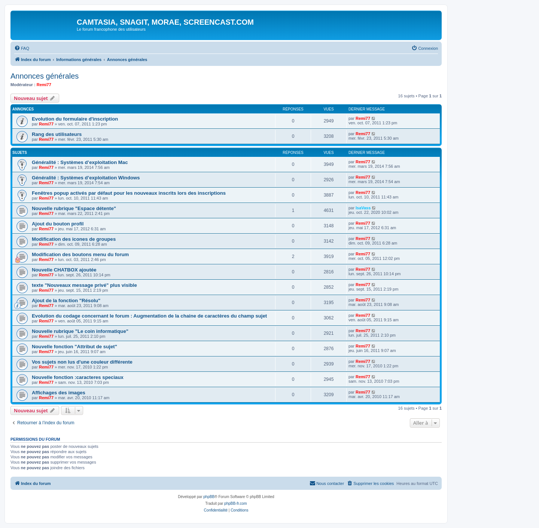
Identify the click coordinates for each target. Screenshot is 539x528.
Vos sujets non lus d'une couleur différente (82, 362)
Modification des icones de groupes (74, 239)
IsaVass (363, 208)
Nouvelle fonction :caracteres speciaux (78, 377)
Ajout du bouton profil (57, 224)
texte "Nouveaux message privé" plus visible (84, 285)
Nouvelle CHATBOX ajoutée (64, 270)
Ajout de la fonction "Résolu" (66, 300)
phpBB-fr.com (235, 503)
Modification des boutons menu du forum (80, 254)
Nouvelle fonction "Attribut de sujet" (74, 346)
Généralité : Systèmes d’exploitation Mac (80, 162)
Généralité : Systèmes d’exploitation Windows (86, 177)
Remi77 (44, 84)
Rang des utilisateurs (57, 134)
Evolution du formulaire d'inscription (75, 119)
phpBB (208, 497)
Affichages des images (58, 392)
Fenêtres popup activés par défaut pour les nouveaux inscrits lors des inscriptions (129, 193)
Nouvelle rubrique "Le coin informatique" (80, 331)
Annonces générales (44, 76)
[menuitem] (21, 48)
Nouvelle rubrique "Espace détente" (74, 208)
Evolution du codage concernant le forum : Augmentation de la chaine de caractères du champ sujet (149, 316)
